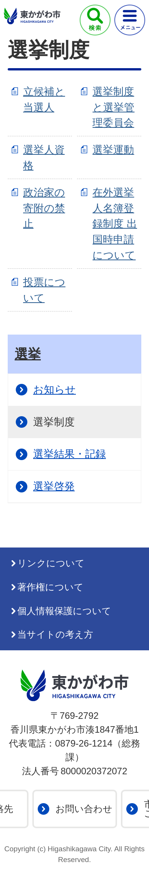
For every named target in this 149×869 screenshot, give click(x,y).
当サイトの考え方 (55, 634)
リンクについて (51, 563)
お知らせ (54, 389)
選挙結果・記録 (69, 454)
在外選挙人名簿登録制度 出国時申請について (114, 223)
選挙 (28, 354)
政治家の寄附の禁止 (44, 208)
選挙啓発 (54, 486)
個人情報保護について (64, 611)
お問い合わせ (83, 809)
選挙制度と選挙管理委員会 (113, 107)
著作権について (50, 587)
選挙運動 (113, 150)
